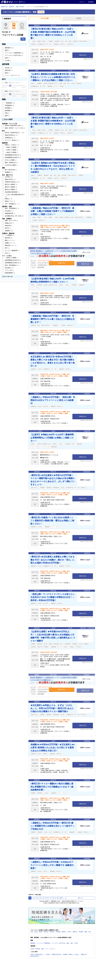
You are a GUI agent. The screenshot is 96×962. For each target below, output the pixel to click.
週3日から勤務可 (11, 189)
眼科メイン (9, 240)
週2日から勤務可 (11, 187)
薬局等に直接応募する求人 (14, 125)
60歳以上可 (9, 223)
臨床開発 (8, 110)
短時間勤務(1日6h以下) (13, 157)
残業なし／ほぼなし (12, 145)
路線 (14, 26)
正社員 (8, 68)
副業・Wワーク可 (11, 220)
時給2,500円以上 (11, 135)
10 (61, 898)
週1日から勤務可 (11, 184)
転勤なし (8, 198)
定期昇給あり (10, 137)
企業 (7, 58)
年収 (13, 82)
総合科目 (8, 238)
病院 (7, 50)
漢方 (7, 248)
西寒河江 (75, 931)
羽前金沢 (52, 931)
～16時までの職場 (11, 147)
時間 (22, 26)
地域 (5, 26)
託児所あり (9, 211)
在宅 (7, 253)
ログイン (82, 2)
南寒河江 (64, 931)
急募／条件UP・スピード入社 (15, 128)
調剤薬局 (9, 48)
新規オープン (10, 201)
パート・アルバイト (12, 75)
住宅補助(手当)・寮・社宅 (14, 216)
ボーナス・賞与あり (12, 140)
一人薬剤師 (9, 235)
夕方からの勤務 (10, 160)
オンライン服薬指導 (12, 250)
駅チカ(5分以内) (11, 169)
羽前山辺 (46, 931)
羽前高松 (81, 931)
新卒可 (8, 228)
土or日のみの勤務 (11, 165)
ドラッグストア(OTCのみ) (14, 55)
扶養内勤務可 (10, 273)
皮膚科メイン (10, 243)
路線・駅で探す (20, 6)
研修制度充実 (10, 213)
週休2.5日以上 (10, 179)
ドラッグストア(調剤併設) (14, 53)
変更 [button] (23, 39)
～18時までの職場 (11, 152)
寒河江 (69, 931)
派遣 (7, 73)
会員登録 (90, 2)
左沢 (89, 931)
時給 (13, 91)
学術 (7, 113)
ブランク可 (9, 270)
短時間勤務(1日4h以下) (13, 155)
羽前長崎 (58, 931)
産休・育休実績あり (12, 208)
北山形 (36, 931)
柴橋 (86, 931)
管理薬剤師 (9, 105)
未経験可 (9, 230)
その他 (8, 60)
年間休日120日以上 (12, 182)
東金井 (41, 931)
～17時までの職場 (11, 150)
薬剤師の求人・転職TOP (7, 6)
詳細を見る (82, 55)
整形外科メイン (10, 245)
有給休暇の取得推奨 (12, 192)
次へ (80, 898)
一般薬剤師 (10, 103)
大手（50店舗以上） (12, 204)
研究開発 (8, 108)
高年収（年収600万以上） (14, 132)
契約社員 (8, 70)
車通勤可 (9, 172)
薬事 (7, 115)
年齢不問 (8, 225)
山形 (31, 931)
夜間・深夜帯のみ (11, 162)
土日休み (9, 177)
